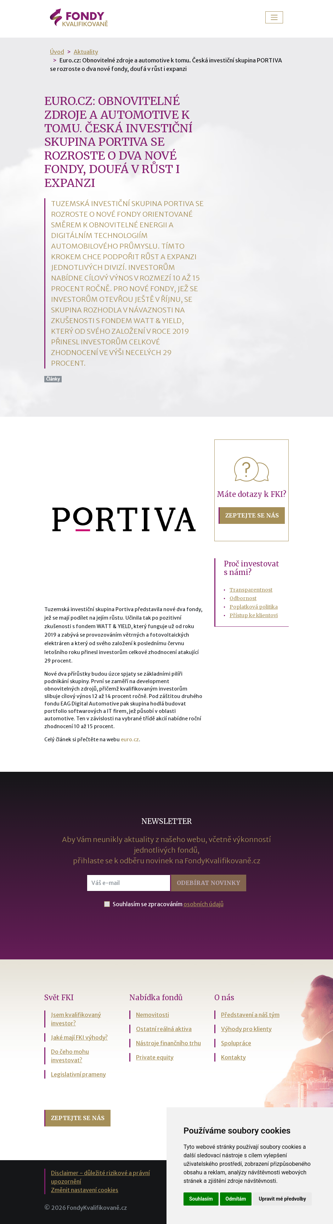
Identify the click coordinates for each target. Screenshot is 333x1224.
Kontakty (233, 1057)
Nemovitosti (152, 1014)
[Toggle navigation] (274, 17)
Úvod (57, 51)
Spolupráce (236, 1043)
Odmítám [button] (236, 1199)
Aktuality (86, 51)
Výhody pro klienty (246, 1028)
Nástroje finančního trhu (168, 1043)
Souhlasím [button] (201, 1199)
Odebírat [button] (208, 882)
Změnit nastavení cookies (84, 1189)
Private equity (155, 1057)
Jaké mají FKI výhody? (79, 1037)
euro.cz (130, 739)
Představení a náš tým (250, 1014)
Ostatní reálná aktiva (164, 1028)
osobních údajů (204, 904)
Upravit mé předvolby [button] (282, 1199)
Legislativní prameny (78, 1074)
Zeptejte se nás (252, 515)
